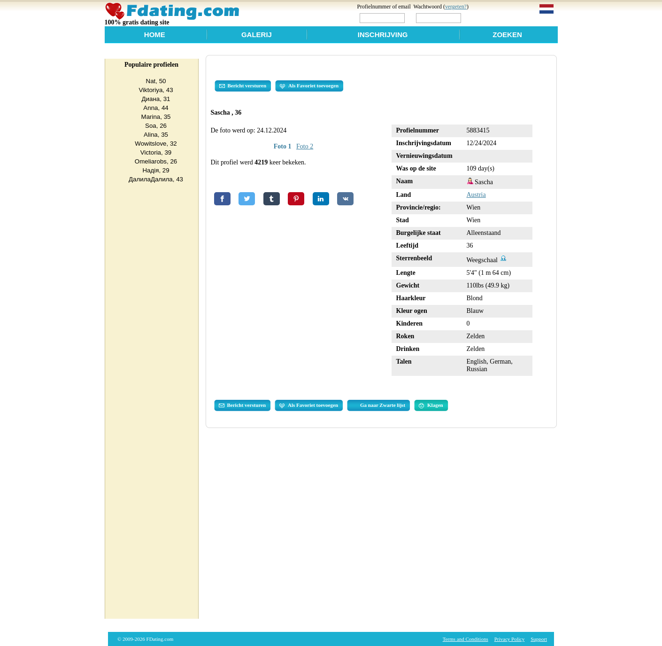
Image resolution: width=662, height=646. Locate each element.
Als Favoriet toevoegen (309, 86)
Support (539, 639)
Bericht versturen (243, 86)
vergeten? (456, 6)
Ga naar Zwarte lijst (382, 405)
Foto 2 (304, 146)
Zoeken (507, 35)
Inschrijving (383, 35)
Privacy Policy (509, 639)
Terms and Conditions (465, 639)
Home (154, 35)
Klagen (431, 405)
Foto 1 (283, 146)
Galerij (256, 35)
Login (482, 17)
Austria (476, 194)
